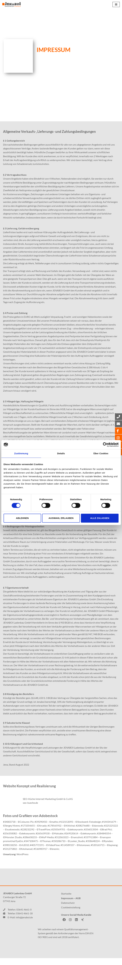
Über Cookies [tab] (100, 453)
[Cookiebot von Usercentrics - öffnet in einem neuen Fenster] (105, 444)
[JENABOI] (11, 4)
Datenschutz (68, 909)
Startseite (66, 900)
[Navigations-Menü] (116, 4)
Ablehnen (22, 518)
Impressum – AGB (71, 905)
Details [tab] (61, 453)
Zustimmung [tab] (21, 453)
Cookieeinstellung (70, 914)
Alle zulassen (99, 518)
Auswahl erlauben (61, 518)
